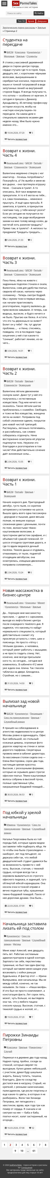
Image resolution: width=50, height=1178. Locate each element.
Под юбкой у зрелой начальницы (22, 815)
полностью (21, 139)
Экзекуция (35, 167)
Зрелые (41, 27)
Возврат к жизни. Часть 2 (19, 371)
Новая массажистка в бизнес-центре (23, 593)
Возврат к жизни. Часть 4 (19, 153)
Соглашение (26, 1167)
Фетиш (17, 944)
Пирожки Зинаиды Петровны (20, 1037)
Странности (20, 167)
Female (38, 163)
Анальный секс (15, 163)
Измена (11, 824)
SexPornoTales (15, 1165)
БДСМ (10, 52)
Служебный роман (14, 721)
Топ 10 (21, 21)
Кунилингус (33, 52)
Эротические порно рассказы (19, 27)
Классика (20, 52)
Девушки (42, 21)
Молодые (9, 56)
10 (21, 1151)
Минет (41, 602)
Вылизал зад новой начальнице (21, 703)
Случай (8, 1051)
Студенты (32, 56)
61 (34, 1151)
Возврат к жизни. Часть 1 (19, 482)
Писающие (36, 713)
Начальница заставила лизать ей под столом (24, 926)
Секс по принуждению (16, 717)
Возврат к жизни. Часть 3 (19, 260)
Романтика (35, 1047)
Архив (31, 21)
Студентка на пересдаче (15, 42)
